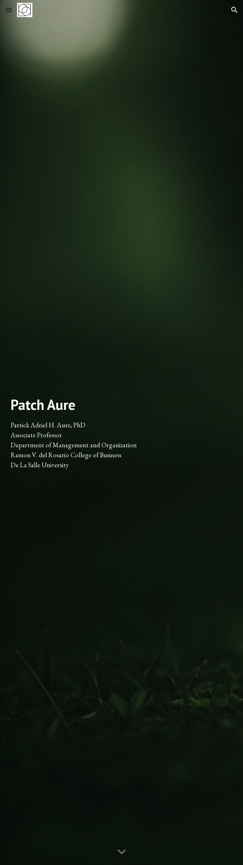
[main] (121, 432)
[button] (8, 10)
